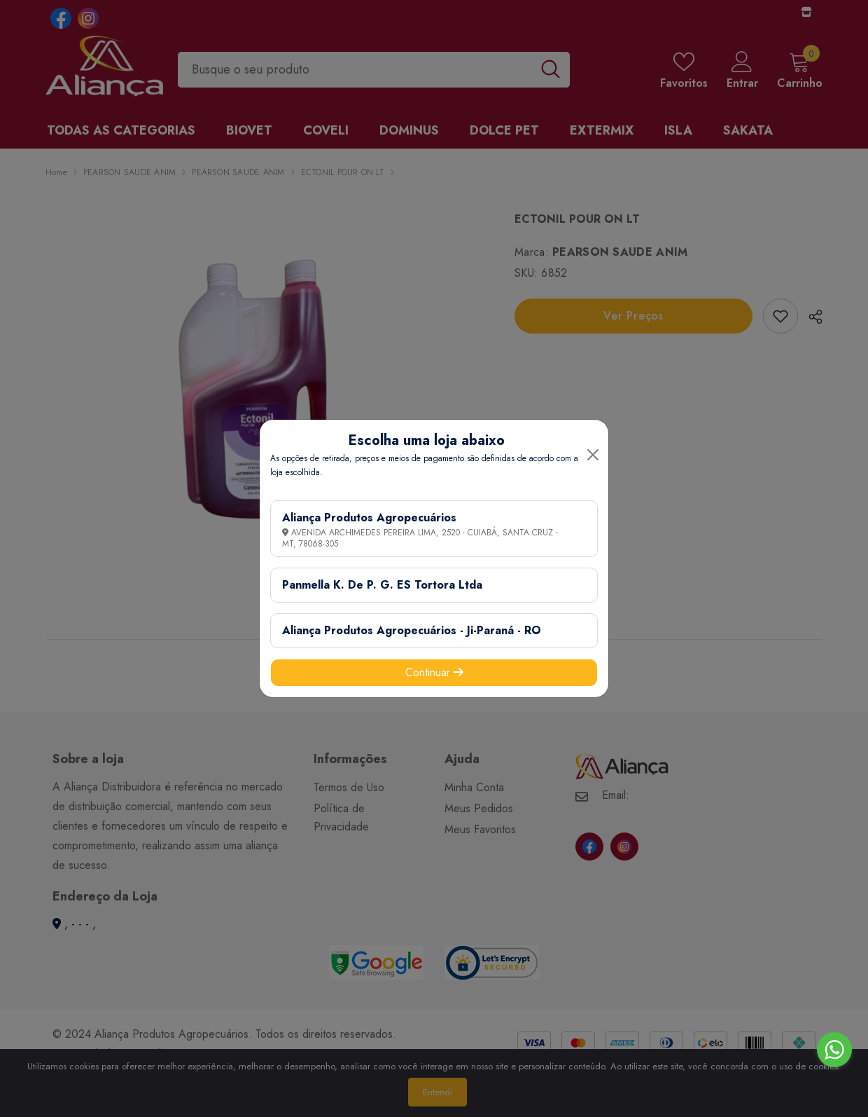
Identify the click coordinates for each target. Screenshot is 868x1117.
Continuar (434, 672)
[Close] (592, 455)
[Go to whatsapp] (834, 1049)
